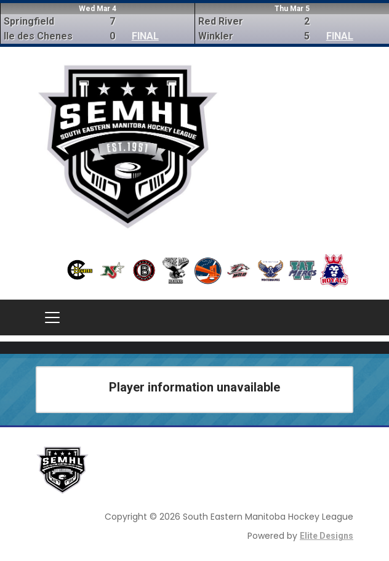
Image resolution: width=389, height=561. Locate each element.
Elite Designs (326, 536)
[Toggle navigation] (52, 317)
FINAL (145, 36)
